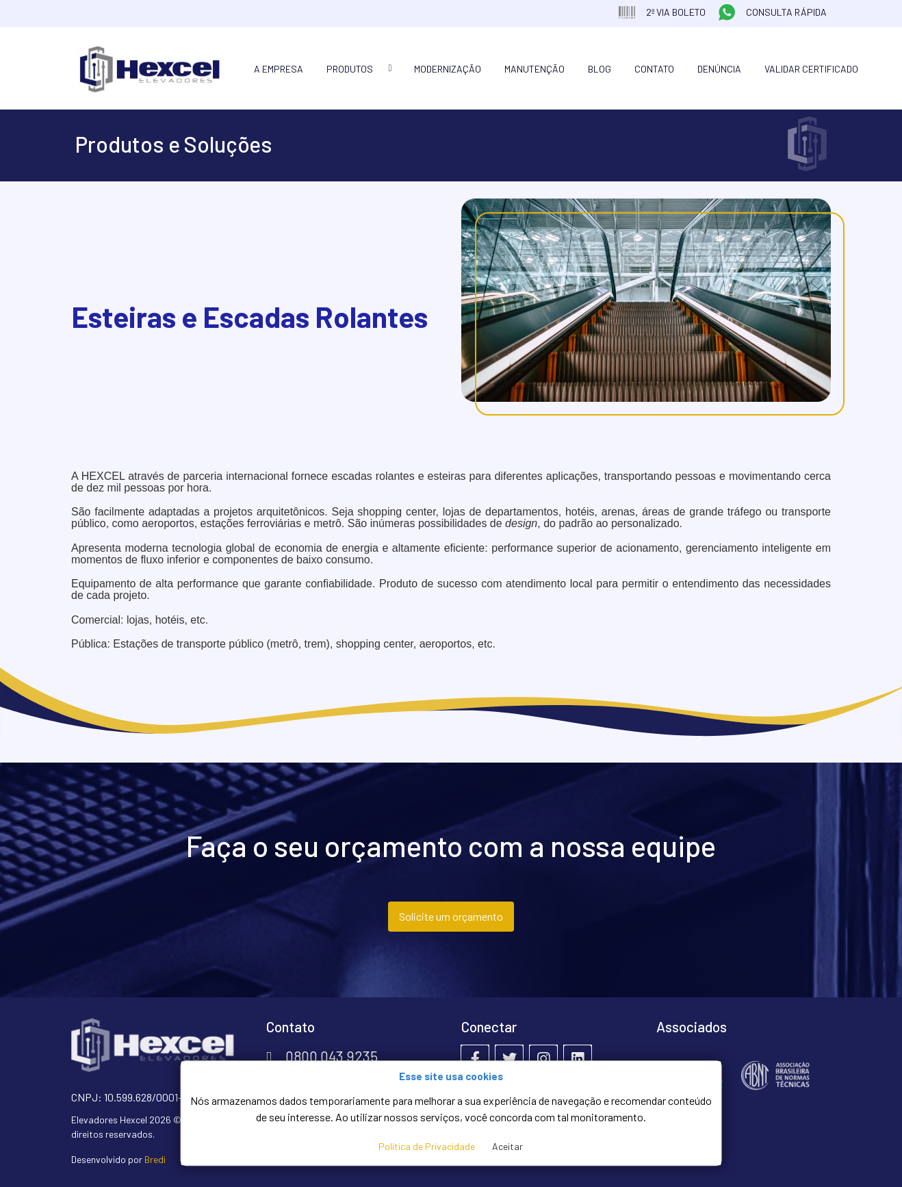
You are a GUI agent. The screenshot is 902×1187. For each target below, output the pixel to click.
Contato (654, 69)
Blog (599, 69)
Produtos (349, 69)
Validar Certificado (811, 69)
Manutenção (534, 69)
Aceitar (507, 1146)
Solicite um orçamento (451, 916)
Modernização (447, 69)
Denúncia (719, 69)
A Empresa (278, 69)
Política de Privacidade (426, 1146)
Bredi (155, 1159)
